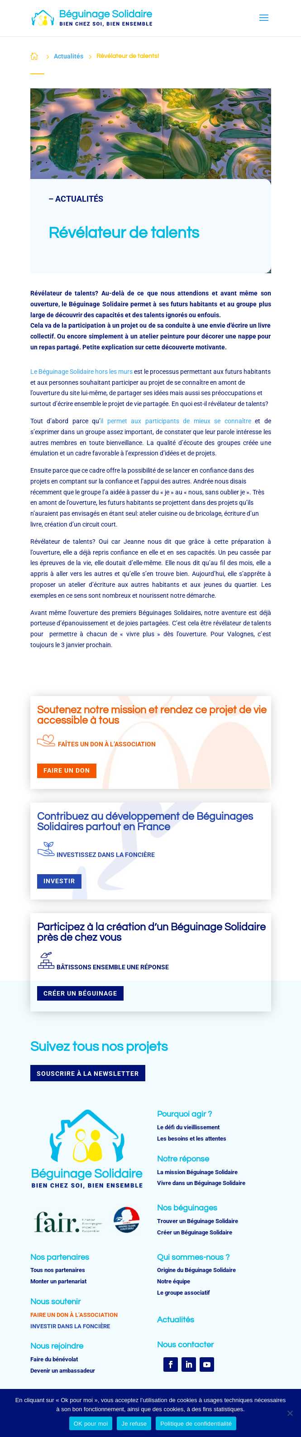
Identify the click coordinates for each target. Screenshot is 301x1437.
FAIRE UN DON (66, 770)
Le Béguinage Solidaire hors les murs (81, 371)
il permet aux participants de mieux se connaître (175, 421)
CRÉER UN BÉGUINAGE (80, 993)
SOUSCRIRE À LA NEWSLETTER (88, 1073)
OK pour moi (91, 1423)
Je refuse (134, 1423)
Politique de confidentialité (196, 1423)
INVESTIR (59, 881)
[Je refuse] (289, 1413)
